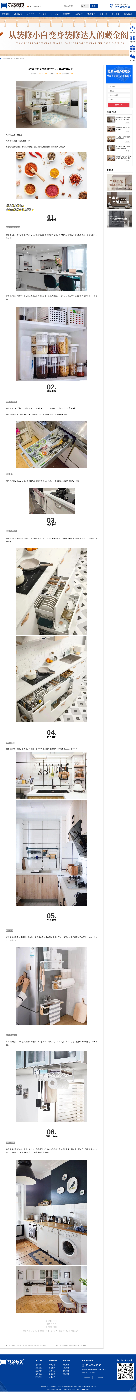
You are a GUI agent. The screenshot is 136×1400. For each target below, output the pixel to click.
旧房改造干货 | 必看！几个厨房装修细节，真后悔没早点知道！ (28, 1345)
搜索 (94, 6)
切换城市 (36, 6)
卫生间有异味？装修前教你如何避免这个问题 (73, 1345)
